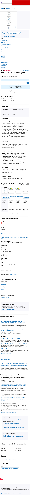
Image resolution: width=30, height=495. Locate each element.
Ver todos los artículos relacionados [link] (9, 412)
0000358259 (3, 286)
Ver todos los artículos (6, 353)
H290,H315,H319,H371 (6, 233)
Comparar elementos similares (6, 45)
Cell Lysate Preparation (6, 348)
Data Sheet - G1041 (5, 359)
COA (4, 33)
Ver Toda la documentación (8, 36)
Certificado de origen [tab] (13, 274)
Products (2, 8)
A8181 (4, 419)
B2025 (4, 427)
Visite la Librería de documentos (8, 309)
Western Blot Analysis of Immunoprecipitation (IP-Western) (15, 343)
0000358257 (3, 282)
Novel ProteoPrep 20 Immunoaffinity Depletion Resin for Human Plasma (14, 366)
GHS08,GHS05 (4, 225)
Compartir (26, 70)
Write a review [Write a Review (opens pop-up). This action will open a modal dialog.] (11, 74)
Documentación (5, 49)
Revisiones (3, 67)
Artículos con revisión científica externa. (4, 57)
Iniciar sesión (5, 79)
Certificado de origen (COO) (14, 33)
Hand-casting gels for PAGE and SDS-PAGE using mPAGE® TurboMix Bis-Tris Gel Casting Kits (14, 329)
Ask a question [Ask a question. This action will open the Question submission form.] (18, 74)
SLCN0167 (3, 289)
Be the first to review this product (10, 469)
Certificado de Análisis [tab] (5, 274)
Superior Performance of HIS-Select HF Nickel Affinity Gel (14, 363)
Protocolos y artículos (4, 52)
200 (13, 112)
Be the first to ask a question (9, 459)
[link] (6, 492)
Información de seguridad (7, 47)
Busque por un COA (5, 297)
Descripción (3, 42)
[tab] (3, 8)
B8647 (4, 423)
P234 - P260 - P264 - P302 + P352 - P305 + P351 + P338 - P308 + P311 (14, 238)
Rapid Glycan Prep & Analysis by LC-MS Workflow (12, 338)
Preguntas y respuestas (4, 65)
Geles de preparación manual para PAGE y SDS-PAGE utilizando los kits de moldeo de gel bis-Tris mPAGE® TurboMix (13, 323)
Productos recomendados (4, 61)
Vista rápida (6, 197)
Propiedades (4, 40)
